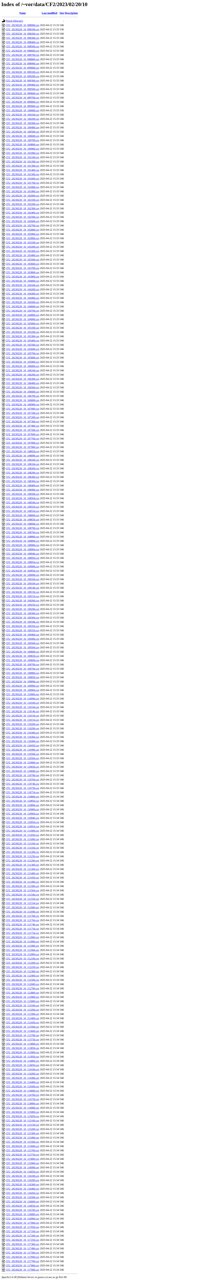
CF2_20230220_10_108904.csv (22, 549)
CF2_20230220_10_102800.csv (22, 229)
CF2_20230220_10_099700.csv (22, 97)
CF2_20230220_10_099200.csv (22, 76)
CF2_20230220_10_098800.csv (22, 59)
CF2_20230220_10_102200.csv (22, 204)
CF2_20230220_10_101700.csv (22, 182)
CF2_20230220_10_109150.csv (22, 592)
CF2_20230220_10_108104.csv (22, 464)
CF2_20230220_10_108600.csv (22, 515)
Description (71, 13)
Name (22, 13)
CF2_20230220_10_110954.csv (22, 826)
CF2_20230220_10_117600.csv (22, 1257)
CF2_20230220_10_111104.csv (22, 847)
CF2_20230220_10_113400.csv (22, 1018)
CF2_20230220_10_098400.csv (22, 42)
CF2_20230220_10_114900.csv (22, 1107)
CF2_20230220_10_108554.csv (22, 511)
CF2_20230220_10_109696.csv (22, 660)
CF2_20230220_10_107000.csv (22, 408)
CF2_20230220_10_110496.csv (22, 749)
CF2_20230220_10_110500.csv (22, 754)
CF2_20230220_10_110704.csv (22, 779)
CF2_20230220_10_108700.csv (22, 528)
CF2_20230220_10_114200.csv (22, 1073)
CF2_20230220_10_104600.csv (22, 306)
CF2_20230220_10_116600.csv (22, 1201)
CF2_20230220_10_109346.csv (22, 621)
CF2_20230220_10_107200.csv (22, 417)
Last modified (49, 13)
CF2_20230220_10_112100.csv (22, 958)
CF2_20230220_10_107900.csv (22, 447)
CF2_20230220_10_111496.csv (22, 881)
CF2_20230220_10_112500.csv (22, 980)
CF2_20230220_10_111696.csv (22, 911)
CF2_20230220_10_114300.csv (22, 1078)
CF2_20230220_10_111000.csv (22, 830)
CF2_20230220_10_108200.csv (22, 468)
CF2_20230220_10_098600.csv (22, 50)
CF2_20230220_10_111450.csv (22, 877)
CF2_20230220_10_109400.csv (22, 634)
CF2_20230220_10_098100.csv (22, 29)
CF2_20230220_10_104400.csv (22, 298)
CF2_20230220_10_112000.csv (22, 954)
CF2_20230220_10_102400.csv (22, 212)
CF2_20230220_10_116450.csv (22, 1193)
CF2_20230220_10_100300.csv (22, 123)
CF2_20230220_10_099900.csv (22, 106)
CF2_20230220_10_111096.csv (22, 839)
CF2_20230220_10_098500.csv (22, 46)
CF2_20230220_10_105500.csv (22, 344)
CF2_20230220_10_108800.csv (22, 536)
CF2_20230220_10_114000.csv (22, 1061)
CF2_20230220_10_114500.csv (22, 1086)
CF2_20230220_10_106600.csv (22, 391)
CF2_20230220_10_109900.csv (22, 685)
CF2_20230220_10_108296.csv (22, 472)
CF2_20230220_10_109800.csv (22, 673)
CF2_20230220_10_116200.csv (22, 1180)
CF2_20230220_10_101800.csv (22, 187)
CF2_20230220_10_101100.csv (22, 157)
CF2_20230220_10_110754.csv (22, 792)
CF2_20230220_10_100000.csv (22, 110)
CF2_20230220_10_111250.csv (22, 856)
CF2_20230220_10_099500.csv (22, 89)
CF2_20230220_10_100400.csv (22, 127)
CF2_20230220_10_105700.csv (22, 353)
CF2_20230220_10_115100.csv (22, 1120)
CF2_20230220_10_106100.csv (22, 370)
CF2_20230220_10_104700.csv (22, 310)
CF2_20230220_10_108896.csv (22, 541)
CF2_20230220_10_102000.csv (22, 195)
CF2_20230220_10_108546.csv (22, 502)
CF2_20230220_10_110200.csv (22, 724)
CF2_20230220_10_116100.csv (22, 1176)
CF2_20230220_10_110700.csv (22, 775)
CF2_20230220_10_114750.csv (22, 1099)
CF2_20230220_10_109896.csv (22, 681)
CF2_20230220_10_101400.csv (22, 170)
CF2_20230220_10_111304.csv (22, 869)
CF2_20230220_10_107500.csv (22, 430)
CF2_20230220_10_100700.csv (22, 140)
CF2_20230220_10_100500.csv (22, 131)
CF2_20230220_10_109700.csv (22, 664)
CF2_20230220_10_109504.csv (22, 647)
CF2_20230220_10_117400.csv (22, 1248)
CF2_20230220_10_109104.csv (22, 583)
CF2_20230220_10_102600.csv (22, 221)
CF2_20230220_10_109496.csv (22, 639)
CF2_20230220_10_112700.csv (22, 988)
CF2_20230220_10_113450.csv (22, 1022)
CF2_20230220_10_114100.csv (22, 1069)
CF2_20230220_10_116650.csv (22, 1205)
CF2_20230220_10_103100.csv (22, 242)
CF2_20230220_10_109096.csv (22, 575)
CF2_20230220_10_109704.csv (22, 668)
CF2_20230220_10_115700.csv (22, 1150)
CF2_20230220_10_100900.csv (22, 148)
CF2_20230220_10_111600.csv (22, 907)
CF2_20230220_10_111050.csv (22, 835)
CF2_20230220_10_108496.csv (22, 489)
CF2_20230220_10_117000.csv (22, 1222)
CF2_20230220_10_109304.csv (22, 617)
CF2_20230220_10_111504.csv (22, 890)
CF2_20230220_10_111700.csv (22, 916)
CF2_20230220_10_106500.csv (22, 387)
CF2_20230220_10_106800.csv (22, 400)
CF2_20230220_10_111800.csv (22, 937)
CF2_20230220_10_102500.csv (22, 217)
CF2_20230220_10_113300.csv (22, 1014)
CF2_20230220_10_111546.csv (22, 894)
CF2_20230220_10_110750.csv (22, 788)
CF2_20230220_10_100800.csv (22, 144)
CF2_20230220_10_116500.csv (22, 1197)
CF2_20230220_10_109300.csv (22, 613)
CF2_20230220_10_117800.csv (22, 1265)
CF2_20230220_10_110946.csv (22, 818)
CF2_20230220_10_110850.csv (22, 801)
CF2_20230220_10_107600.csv (22, 434)
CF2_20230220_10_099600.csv (22, 93)
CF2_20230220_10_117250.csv (22, 1240)
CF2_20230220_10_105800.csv (22, 357)
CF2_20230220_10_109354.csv (22, 630)
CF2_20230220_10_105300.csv (22, 336)
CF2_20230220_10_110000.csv (22, 694)
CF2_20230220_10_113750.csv (22, 1039)
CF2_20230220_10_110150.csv (22, 715)
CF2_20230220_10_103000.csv (22, 238)
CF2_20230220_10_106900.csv (22, 404)
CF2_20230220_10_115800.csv (22, 1159)
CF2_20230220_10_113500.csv (22, 1026)
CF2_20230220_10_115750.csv (22, 1154)
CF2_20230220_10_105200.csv (22, 332)
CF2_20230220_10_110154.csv (22, 720)
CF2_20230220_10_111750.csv (22, 928)
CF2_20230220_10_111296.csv (22, 860)
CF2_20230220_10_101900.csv (22, 191)
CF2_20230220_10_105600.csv (22, 349)
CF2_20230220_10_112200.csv (22, 962)
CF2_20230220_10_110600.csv (22, 762)
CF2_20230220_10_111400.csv (22, 873)
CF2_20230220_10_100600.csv (22, 136)
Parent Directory (14, 21)
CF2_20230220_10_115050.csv (22, 1116)
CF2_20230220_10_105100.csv (22, 327)
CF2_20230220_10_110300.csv (22, 732)
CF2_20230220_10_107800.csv (22, 442)
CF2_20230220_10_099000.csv (22, 67)
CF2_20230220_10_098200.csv (22, 33)
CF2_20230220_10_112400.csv (22, 975)
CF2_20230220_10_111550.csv (22, 899)
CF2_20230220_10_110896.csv (22, 805)
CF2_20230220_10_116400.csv (22, 1188)
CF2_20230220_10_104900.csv (22, 319)
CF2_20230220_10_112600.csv (22, 984)
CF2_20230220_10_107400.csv (22, 425)
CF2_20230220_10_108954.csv (22, 562)
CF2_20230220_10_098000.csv (22, 25)
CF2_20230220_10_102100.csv (22, 200)
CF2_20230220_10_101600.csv (22, 178)
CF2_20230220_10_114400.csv (22, 1082)
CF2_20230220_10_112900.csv (22, 997)
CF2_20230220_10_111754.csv (22, 933)
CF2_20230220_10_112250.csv (22, 967)
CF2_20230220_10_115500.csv (22, 1141)
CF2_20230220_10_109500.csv (22, 643)
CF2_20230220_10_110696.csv (22, 771)
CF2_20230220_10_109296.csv (22, 609)
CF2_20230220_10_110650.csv (22, 766)
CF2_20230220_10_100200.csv (22, 119)
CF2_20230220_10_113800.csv (22, 1043)
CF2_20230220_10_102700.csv (22, 225)
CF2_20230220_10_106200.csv (22, 374)
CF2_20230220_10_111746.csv (22, 924)
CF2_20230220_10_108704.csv (22, 532)
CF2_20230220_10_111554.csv (22, 903)
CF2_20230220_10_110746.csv (22, 783)
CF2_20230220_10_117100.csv (22, 1231)
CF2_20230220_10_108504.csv (22, 498)
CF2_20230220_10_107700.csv (22, 438)
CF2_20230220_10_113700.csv (22, 1035)
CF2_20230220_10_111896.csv (22, 941)
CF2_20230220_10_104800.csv (22, 315)
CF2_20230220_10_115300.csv (22, 1133)
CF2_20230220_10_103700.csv (22, 268)
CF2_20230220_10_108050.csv (22, 451)
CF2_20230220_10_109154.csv (22, 596)
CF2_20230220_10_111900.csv (22, 945)
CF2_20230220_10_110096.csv (22, 698)
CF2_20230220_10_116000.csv (22, 1167)
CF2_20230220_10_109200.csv (22, 600)
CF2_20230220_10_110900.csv (22, 809)
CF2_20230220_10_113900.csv (22, 1052)
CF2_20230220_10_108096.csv (22, 455)
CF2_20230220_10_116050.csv (22, 1171)
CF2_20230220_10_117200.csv (22, 1235)
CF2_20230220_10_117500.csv (22, 1252)
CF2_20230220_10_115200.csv (22, 1129)
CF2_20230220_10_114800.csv (22, 1103)
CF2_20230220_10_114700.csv (22, 1095)
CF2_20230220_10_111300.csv (22, 864)
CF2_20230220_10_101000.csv (22, 153)
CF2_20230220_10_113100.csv (22, 1005)
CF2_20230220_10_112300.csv (22, 971)
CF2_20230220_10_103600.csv (22, 263)
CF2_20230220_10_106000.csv (22, 366)
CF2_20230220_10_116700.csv (22, 1210)
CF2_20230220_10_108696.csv (22, 523)
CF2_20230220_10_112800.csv (22, 992)
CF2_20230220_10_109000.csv (22, 566)
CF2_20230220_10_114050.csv (22, 1065)
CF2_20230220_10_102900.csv (22, 234)
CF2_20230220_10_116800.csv (22, 1214)
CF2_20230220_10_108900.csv (22, 545)
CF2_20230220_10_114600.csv (22, 1090)
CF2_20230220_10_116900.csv (22, 1218)
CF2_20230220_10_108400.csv (22, 485)
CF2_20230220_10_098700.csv (22, 55)
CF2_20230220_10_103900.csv (22, 276)
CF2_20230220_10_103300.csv (22, 251)
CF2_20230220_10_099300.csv (22, 80)
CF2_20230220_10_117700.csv (22, 1261)
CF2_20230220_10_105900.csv (22, 361)
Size (62, 13)
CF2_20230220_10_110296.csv (22, 728)
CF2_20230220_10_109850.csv (22, 677)
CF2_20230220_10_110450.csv (22, 745)
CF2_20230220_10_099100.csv (22, 72)
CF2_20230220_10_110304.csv (22, 737)
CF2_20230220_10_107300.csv (22, 421)
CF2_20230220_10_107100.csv (22, 413)
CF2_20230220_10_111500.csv (22, 886)
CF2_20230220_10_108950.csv (22, 558)
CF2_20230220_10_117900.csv (22, 1269)
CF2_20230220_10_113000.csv (22, 1001)
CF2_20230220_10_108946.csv (22, 553)
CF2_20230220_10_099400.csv (22, 84)
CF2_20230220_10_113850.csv (22, 1048)
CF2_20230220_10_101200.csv (22, 161)
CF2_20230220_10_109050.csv (22, 570)
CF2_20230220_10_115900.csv (22, 1163)
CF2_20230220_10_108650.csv (22, 519)
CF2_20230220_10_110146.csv (22, 711)
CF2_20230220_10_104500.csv (22, 302)
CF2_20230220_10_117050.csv (22, 1227)
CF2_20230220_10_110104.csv (22, 707)
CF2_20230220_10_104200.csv (22, 289)
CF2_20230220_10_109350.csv (22, 626)
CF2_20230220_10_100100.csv (22, 114)
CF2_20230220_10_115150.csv (22, 1124)
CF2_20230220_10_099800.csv (22, 101)
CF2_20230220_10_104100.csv (22, 285)
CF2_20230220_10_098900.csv (22, 63)
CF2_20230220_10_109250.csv (22, 604)
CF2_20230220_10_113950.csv (22, 1056)
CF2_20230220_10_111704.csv (22, 920)
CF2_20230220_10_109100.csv (22, 579)
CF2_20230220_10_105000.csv (22, 323)
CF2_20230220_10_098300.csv (22, 38)
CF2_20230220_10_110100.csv (22, 702)
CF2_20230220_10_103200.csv (22, 246)
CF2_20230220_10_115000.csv (22, 1112)
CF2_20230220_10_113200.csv (22, 1009)
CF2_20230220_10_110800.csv (22, 796)
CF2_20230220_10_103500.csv (22, 259)
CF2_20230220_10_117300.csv (22, 1244)
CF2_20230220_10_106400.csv (22, 383)
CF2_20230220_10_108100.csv (22, 460)
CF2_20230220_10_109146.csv (22, 587)
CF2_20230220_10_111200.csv (22, 852)
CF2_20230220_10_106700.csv (22, 396)
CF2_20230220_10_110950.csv (22, 822)
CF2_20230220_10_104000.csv (22, 281)
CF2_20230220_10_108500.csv (22, 494)
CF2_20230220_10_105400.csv (22, 340)
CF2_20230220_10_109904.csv (22, 690)
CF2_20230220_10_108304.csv (22, 481)
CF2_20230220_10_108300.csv (22, 477)
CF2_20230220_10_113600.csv (22, 1031)
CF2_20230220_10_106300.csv (22, 379)
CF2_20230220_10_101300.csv (22, 165)
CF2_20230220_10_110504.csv (22, 758)
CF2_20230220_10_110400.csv (22, 741)
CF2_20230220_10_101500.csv (22, 174)
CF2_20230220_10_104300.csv (22, 293)
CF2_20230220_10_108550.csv (22, 506)
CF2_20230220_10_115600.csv (22, 1146)
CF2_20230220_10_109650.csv (22, 656)
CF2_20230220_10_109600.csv (22, 651)
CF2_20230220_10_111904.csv (22, 950)
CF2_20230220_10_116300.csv (22, 1184)
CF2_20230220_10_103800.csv (22, 272)
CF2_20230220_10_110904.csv (22, 813)
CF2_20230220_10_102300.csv (22, 208)
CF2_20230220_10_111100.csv (22, 843)
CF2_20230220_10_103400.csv (22, 255)
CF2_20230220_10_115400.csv (22, 1137)
